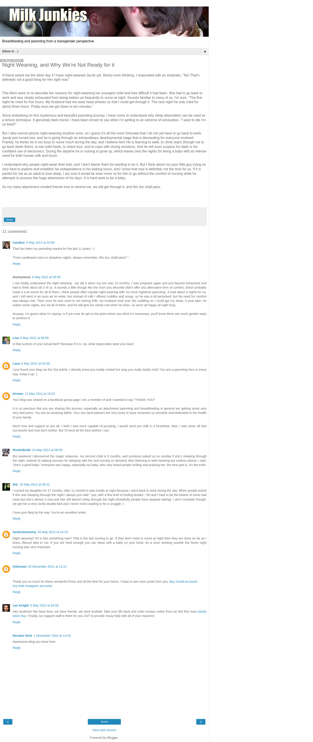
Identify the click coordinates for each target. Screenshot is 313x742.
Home (104, 721)
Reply (17, 263)
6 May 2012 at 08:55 (34, 338)
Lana (16, 363)
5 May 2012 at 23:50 (40, 242)
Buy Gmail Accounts (184, 581)
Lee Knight (21, 605)
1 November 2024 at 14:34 (51, 635)
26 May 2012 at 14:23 (53, 532)
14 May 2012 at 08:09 (47, 450)
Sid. (15, 484)
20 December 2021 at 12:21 (47, 566)
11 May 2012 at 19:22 (40, 393)
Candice (19, 242)
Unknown (20, 566)
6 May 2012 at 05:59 (46, 277)
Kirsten (18, 393)
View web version (104, 730)
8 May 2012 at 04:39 (35, 363)
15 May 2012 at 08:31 (35, 484)
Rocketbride (22, 450)
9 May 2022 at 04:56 (44, 605)
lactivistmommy (24, 532)
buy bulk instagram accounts (32, 586)
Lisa (16, 338)
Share (9, 219)
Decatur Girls (22, 635)
